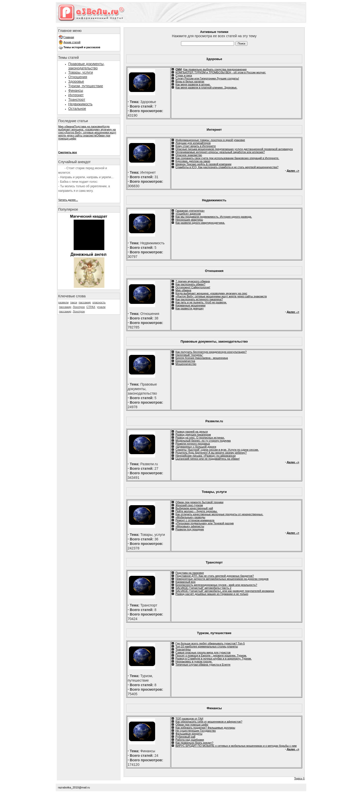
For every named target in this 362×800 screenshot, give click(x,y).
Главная (69, 37)
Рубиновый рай (185, 736)
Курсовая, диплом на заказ (192, 161)
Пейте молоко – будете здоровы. (196, 511)
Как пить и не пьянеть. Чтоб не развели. (201, 302)
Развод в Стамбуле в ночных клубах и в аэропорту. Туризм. (213, 658)
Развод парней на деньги (191, 431)
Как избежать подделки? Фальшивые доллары (205, 727)
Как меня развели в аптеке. (193, 84)
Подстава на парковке (88, 126)
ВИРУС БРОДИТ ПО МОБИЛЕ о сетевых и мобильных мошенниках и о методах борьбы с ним (236, 745)
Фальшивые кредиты (188, 733)
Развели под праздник (189, 529)
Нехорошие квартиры (189, 219)
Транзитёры (183, 649)
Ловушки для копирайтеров (193, 143)
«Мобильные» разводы (190, 517)
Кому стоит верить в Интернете (195, 146)
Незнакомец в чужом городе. (193, 661)
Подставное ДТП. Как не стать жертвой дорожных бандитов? (214, 575)
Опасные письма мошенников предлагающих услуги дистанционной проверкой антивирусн (234, 149)
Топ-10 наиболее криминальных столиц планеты (206, 646)
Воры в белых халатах (189, 81)
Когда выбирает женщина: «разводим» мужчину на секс (87, 129)
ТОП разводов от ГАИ (189, 718)
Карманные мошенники (190, 305)
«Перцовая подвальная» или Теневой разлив (204, 523)
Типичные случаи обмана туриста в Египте (203, 664)
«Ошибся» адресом (188, 213)
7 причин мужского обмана (192, 281)
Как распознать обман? (190, 284)
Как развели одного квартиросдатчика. (200, 222)
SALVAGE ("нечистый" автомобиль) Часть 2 (203, 587)
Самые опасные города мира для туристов (203, 652)
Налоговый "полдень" (189, 354)
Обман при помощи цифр (191, 724)
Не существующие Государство (195, 730)
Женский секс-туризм (189, 505)
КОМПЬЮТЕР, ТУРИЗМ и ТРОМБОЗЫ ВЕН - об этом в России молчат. (220, 72)
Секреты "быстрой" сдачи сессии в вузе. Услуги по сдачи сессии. (217, 449)
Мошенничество (185, 363)
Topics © (299, 778)
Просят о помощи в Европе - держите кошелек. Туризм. (211, 655)
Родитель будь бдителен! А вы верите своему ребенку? (211, 452)
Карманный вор (185, 581)
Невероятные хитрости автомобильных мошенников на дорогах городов (221, 578)
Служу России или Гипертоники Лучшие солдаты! (207, 78)
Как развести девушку (189, 308)
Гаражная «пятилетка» (190, 210)
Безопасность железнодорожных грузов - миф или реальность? (216, 584)
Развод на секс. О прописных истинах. (200, 437)
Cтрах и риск (183, 75)
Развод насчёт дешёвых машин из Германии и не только (211, 593)
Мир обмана (66, 126)
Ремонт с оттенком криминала (194, 520)
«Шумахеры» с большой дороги (195, 446)
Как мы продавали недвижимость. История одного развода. (213, 216)
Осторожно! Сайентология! (192, 287)
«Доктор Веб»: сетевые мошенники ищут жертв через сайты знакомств (87, 134)
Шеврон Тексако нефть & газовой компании (203, 164)
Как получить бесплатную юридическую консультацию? (211, 351)
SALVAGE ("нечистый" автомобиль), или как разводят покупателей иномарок (224, 590)
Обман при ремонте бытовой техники (199, 502)
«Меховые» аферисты (189, 526)
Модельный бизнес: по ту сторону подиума (203, 440)
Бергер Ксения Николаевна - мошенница (201, 357)
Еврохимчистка (185, 360)
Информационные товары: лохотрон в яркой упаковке (210, 140)
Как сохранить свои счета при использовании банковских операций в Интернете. (227, 158)
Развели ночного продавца (192, 443)
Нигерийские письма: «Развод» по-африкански (205, 455)
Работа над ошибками (189, 739)
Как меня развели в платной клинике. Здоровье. (206, 87)
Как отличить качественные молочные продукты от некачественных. (219, 514)
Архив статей (72, 42)
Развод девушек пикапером (193, 434)
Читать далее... (68, 199)
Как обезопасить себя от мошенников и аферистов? (208, 721)
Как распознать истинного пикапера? (199, 299)
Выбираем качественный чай (194, 508)
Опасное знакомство (188, 155)
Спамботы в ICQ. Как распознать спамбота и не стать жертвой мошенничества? (227, 167)
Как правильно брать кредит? (194, 742)
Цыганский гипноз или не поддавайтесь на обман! (207, 458)
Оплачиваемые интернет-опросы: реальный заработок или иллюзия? (220, 152)
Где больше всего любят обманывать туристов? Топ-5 (210, 643)
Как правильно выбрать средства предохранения (215, 69)
